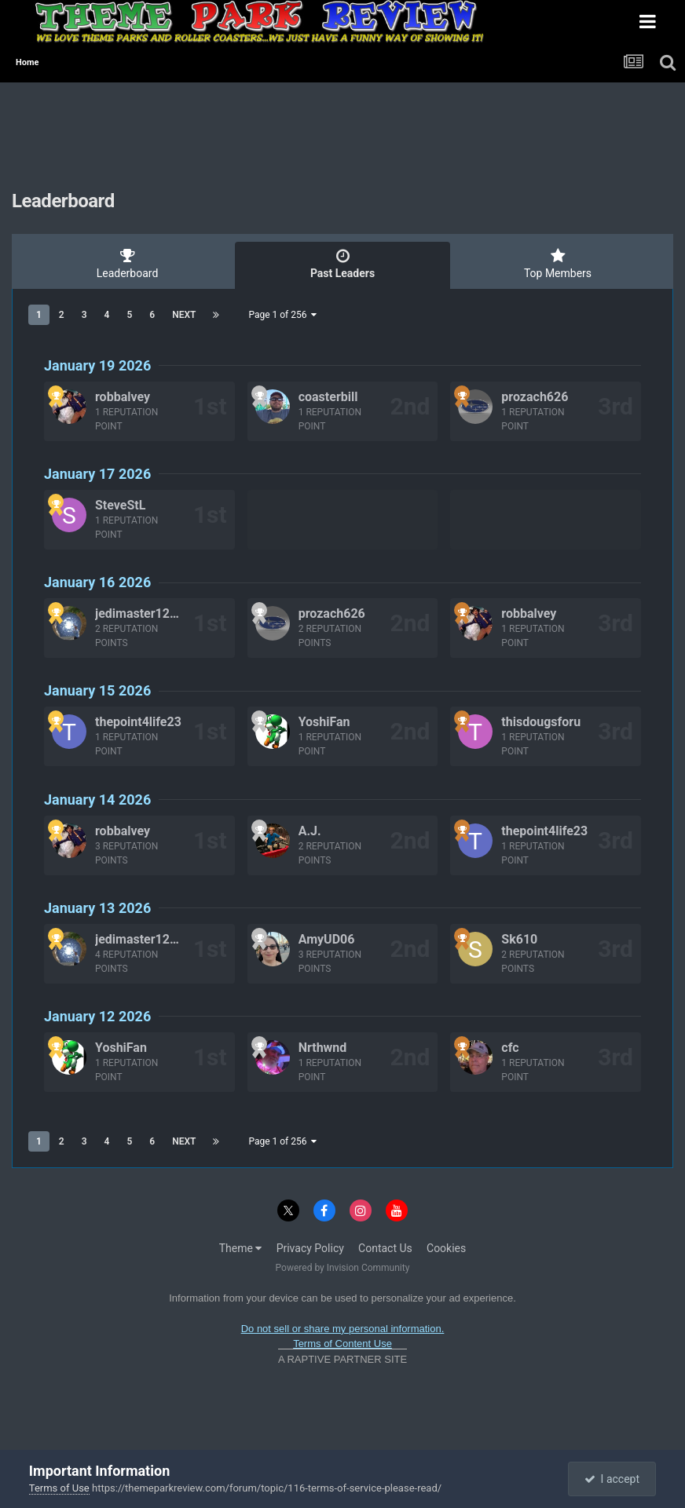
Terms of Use (59, 1488)
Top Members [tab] (558, 263)
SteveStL (120, 505)
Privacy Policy (310, 1248)
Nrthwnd (323, 1047)
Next (184, 314)
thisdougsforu (541, 721)
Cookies (446, 1248)
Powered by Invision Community (343, 1267)
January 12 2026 (97, 1016)
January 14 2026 (97, 799)
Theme (240, 1248)
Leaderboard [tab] (127, 263)
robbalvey (122, 396)
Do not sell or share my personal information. (343, 1329)
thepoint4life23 (138, 721)
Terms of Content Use (342, 1343)
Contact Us (385, 1248)
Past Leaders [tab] (342, 263)
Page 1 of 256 (282, 314)
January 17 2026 (97, 474)
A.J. (310, 830)
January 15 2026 (97, 690)
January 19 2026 (97, 365)
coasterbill (328, 396)
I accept (611, 1479)
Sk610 (519, 939)
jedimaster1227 (139, 613)
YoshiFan (324, 721)
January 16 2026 (97, 582)
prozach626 (534, 396)
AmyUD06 (327, 939)
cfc (509, 1047)
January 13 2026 (97, 908)
